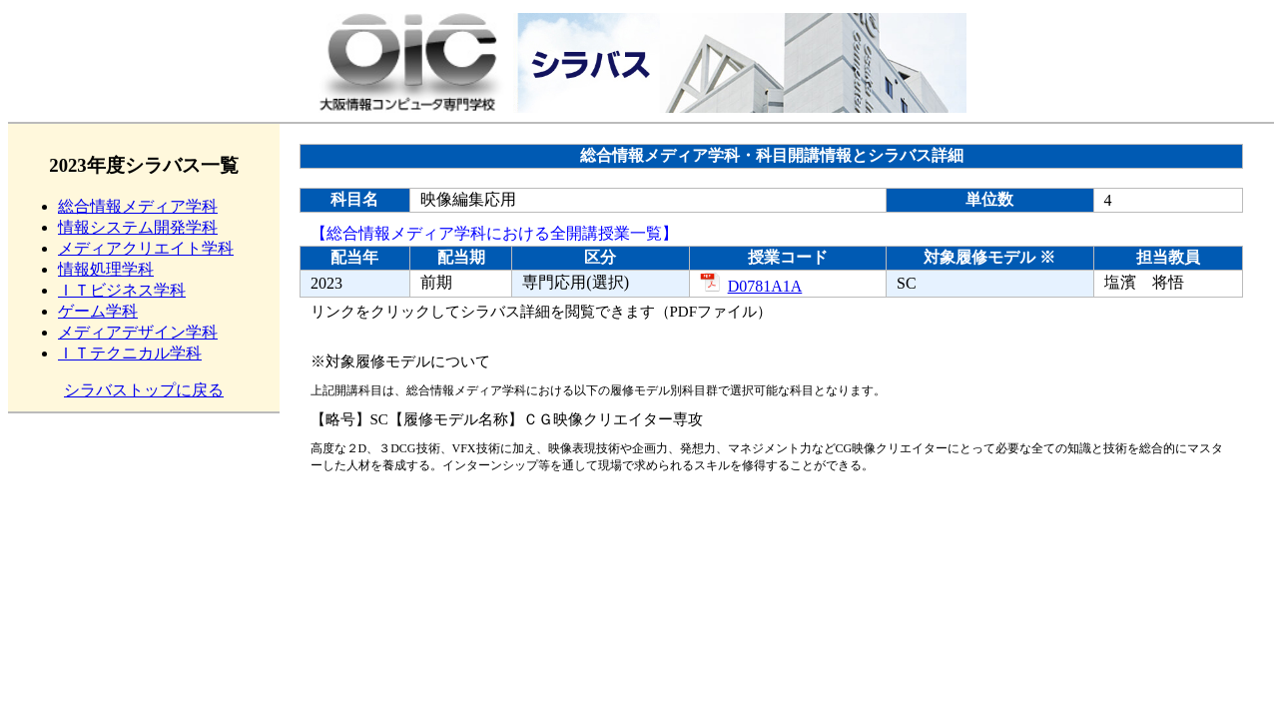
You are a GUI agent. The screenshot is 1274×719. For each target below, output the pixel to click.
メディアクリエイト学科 (146, 248)
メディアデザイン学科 (138, 332)
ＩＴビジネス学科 (122, 290)
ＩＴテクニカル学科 (130, 353)
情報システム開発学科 (138, 227)
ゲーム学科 (98, 311)
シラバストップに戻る (144, 389)
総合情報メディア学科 (138, 206)
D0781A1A (751, 286)
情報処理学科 (106, 269)
